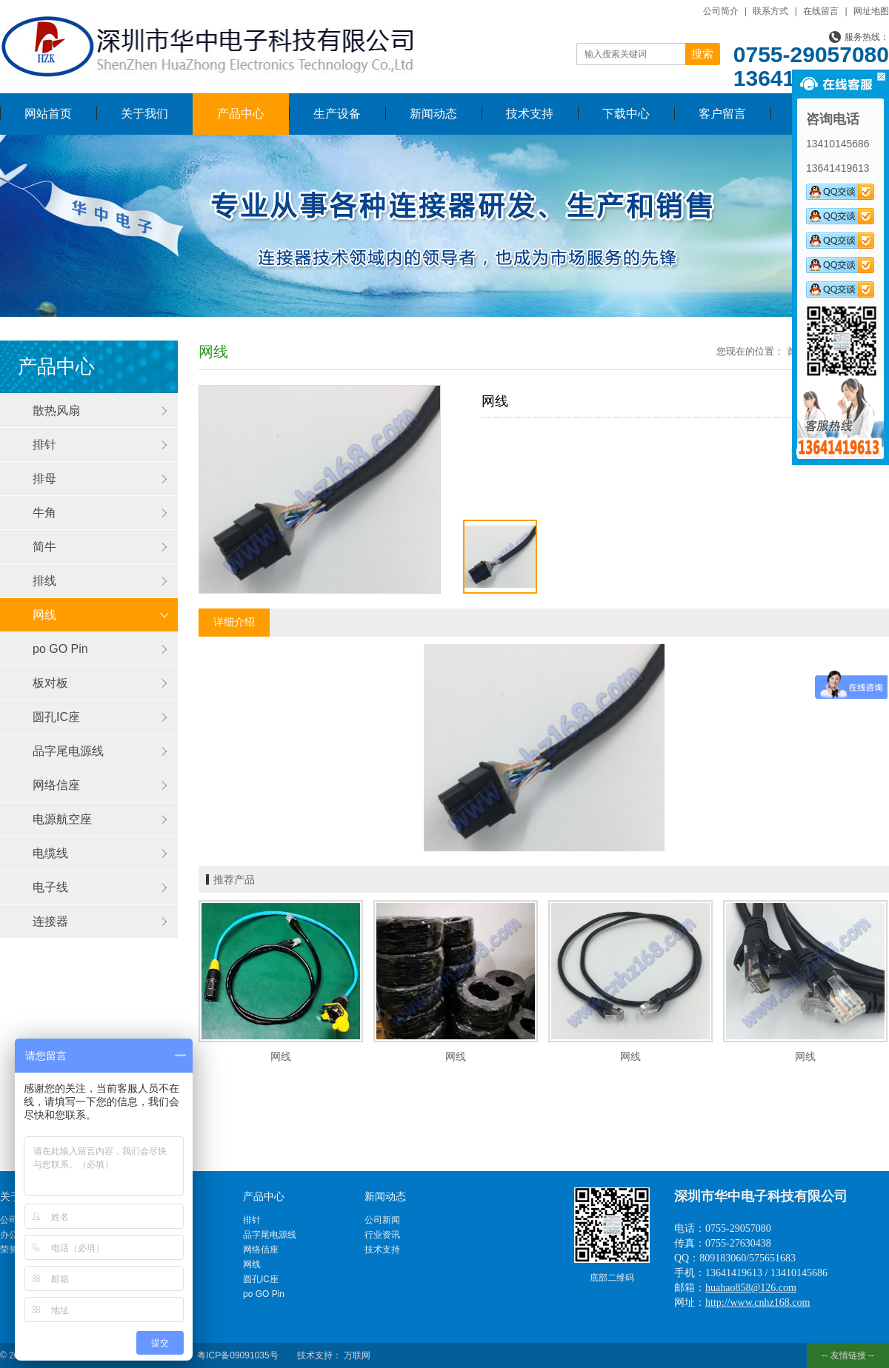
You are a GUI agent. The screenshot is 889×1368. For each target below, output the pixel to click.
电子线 (50, 887)
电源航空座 (62, 819)
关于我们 (144, 113)
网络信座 (56, 785)
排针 (44, 444)
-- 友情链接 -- (848, 1355)
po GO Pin (60, 649)
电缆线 (50, 853)
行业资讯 (382, 1235)
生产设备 (337, 113)
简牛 (44, 546)
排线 (44, 580)
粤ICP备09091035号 (237, 1355)
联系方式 (770, 11)
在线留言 (821, 11)
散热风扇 (56, 410)
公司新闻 (382, 1220)
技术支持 (529, 113)
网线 (44, 614)
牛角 (44, 512)
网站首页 (48, 113)
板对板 (50, 683)
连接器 (50, 921)
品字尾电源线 (68, 751)
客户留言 (722, 113)
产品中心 (240, 113)
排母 (44, 478)
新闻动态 (433, 113)
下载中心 (626, 113)
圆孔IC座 (56, 717)
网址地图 (871, 11)
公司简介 (721, 11)
